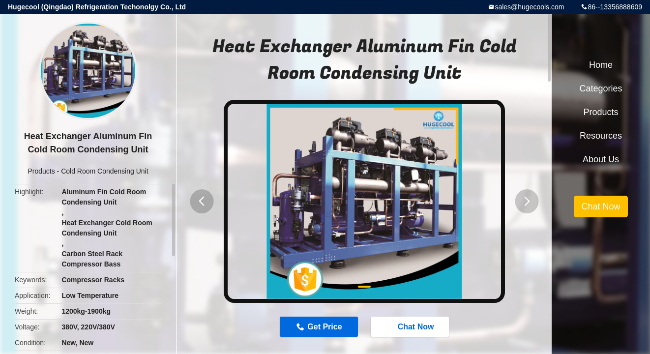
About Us (601, 159)
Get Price (324, 327)
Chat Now (411, 326)
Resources (601, 136)
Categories (600, 88)
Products (41, 171)
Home (601, 65)
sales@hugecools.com (529, 7)
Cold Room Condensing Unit (104, 171)
